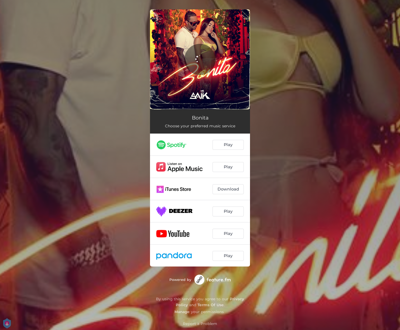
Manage (182, 311)
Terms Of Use (211, 304)
